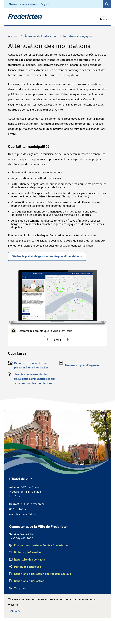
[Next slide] (67, 339)
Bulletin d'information (28, 552)
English (45, 4)
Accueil (12, 36)
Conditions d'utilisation (29, 581)
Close (13, 611)
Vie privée (20, 588)
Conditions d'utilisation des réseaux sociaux (42, 574)
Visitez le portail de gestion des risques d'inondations (47, 256)
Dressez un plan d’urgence (82, 365)
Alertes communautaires (23, 4)
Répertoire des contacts (29, 559)
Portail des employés (27, 566)
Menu (103, 19)
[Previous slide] (47, 339)
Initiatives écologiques (77, 36)
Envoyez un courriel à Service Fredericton (41, 545)
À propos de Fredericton (40, 36)
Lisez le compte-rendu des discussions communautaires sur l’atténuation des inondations (34, 379)
